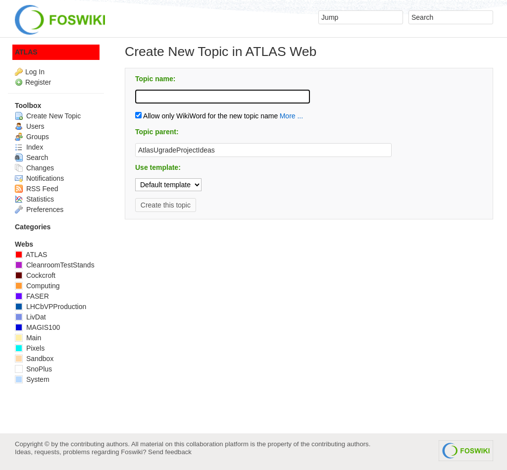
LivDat (30, 317)
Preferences (39, 209)
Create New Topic (48, 116)
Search (31, 157)
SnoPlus (33, 369)
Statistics (34, 199)
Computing (37, 286)
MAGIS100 (37, 327)
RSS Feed (36, 189)
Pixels (30, 348)
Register (38, 82)
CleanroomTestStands (55, 265)
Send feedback (170, 452)
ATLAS (26, 52)
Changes (34, 168)
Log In (35, 72)
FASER (32, 296)
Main (28, 338)
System (32, 379)
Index (29, 147)
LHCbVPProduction (50, 307)
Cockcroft (35, 275)
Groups (32, 137)
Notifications (39, 178)
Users (29, 126)
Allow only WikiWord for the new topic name (206, 116)
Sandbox (34, 359)
